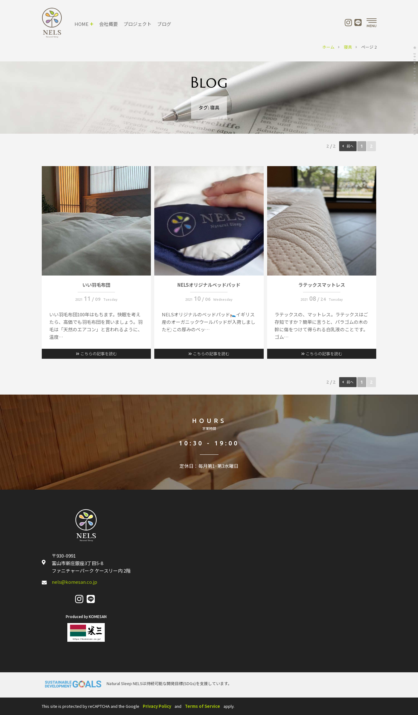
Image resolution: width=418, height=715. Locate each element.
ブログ (164, 24)
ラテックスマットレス (321, 284)
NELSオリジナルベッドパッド (208, 284)
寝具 (348, 47)
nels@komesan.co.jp (74, 581)
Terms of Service (202, 706)
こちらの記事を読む (96, 354)
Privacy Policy (157, 706)
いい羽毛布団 (96, 284)
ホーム (328, 47)
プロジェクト (137, 24)
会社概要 (108, 24)
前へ (350, 146)
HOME (81, 24)
